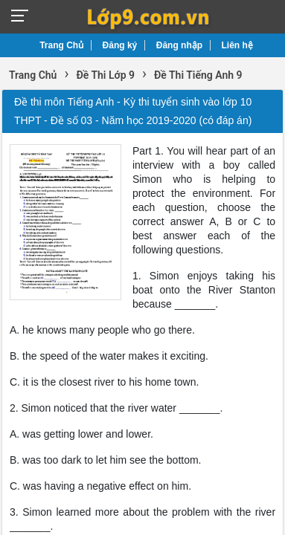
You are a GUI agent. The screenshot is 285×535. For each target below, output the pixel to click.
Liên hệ (237, 45)
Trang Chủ (61, 45)
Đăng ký (120, 45)
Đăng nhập (179, 45)
